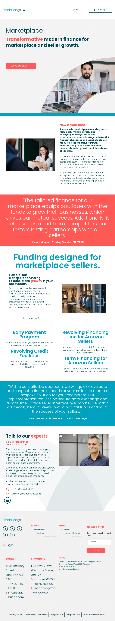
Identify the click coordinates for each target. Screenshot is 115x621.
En (4, 545)
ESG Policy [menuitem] (42, 614)
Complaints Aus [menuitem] (73, 614)
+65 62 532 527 (42, 584)
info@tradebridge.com (15, 594)
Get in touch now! (31, 318)
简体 (10, 545)
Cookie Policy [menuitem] (30, 614)
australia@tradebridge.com (70, 569)
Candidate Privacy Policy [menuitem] (94, 614)
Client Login (100, 9)
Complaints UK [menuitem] (56, 614)
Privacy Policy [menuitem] (15, 614)
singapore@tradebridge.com (43, 590)
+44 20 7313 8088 (15, 586)
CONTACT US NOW (21, 66)
